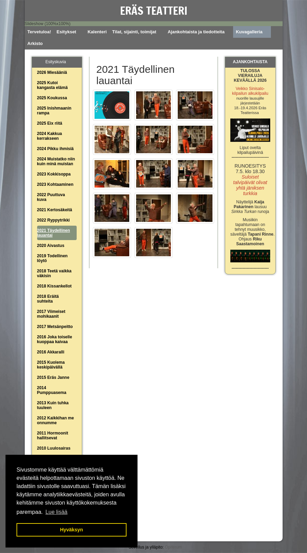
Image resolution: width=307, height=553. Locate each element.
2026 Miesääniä (52, 72)
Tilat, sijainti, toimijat (134, 31)
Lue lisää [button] (56, 512)
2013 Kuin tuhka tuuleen (53, 405)
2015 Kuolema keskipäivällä (51, 365)
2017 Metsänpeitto (55, 326)
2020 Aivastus (51, 245)
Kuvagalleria (249, 31)
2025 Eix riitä (49, 123)
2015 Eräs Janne (53, 377)
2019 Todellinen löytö (52, 258)
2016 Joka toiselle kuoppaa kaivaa (54, 339)
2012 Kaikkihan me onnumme (55, 420)
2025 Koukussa (52, 97)
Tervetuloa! (39, 31)
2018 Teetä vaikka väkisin (54, 273)
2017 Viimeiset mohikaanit (51, 314)
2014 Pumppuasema (51, 390)
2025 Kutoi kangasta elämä (52, 85)
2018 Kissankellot (54, 286)
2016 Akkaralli (51, 352)
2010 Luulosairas (53, 448)
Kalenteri (97, 31)
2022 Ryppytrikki (53, 220)
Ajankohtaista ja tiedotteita (196, 31)
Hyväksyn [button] (71, 529)
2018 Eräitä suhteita (48, 299)
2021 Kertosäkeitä (54, 209)
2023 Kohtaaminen (55, 184)
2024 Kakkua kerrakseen (49, 136)
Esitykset (66, 31)
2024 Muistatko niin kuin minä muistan (56, 161)
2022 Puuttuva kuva (51, 197)
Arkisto (35, 43)
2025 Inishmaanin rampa (54, 110)
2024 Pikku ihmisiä (55, 148)
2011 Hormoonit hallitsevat (52, 435)
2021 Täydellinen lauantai (53, 233)
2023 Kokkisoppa (54, 174)
